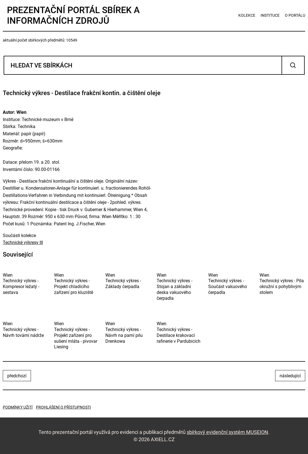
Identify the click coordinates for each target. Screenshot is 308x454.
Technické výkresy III (23, 242)
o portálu (295, 15)
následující (290, 375)
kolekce (246, 15)
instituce (270, 15)
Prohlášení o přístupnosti (63, 407)
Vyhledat (293, 65)
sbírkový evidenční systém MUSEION (227, 432)
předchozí (16, 375)
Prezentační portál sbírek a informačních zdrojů (73, 15)
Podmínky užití (18, 407)
